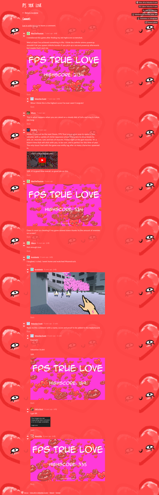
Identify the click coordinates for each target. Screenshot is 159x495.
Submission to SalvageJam (147, 18)
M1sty (33, 113)
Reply (29, 94)
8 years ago (42, 130)
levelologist (35, 257)
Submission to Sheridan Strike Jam (144, 14)
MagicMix (38, 436)
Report (52, 493)
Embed (58, 493)
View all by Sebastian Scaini (39, 493)
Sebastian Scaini (40, 99)
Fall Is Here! (39, 409)
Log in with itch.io (30, 25)
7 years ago (49, 33)
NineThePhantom (37, 33)
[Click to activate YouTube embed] (42, 160)
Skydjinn (34, 130)
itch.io (26, 493)
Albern (33, 243)
